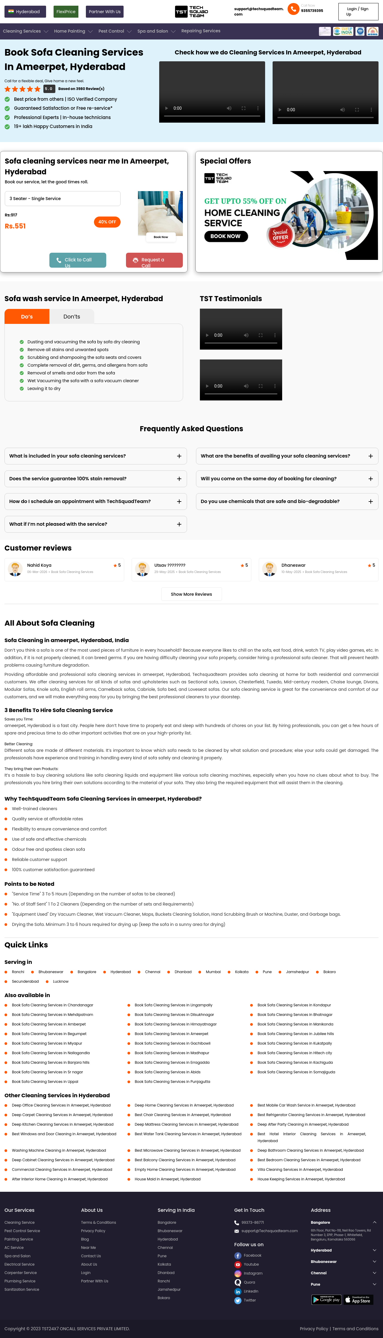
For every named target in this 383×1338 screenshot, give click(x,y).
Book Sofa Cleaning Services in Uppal (45, 1081)
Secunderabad (25, 981)
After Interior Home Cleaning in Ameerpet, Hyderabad (60, 1179)
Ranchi (18, 971)
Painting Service (18, 1239)
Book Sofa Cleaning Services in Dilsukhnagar (174, 1014)
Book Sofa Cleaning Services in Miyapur (47, 1043)
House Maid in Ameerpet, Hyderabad (168, 1179)
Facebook (248, 1255)
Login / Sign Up (357, 11)
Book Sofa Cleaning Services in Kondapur (294, 1005)
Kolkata (242, 971)
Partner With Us (105, 12)
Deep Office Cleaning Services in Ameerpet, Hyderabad (61, 1105)
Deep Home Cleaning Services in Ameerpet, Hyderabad (184, 1105)
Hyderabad (121, 971)
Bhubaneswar (51, 971)
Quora (244, 1282)
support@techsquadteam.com (259, 11)
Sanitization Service (21, 1289)
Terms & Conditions (98, 1222)
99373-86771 (252, 1222)
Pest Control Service (22, 1230)
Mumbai (213, 971)
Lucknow (61, 981)
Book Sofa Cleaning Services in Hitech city (295, 1052)
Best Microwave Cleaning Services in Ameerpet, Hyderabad (188, 1150)
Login (86, 1272)
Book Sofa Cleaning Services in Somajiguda (296, 1072)
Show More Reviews (191, 594)
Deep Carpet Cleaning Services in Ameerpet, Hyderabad (62, 1114)
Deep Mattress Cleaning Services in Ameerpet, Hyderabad (186, 1124)
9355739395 (312, 10)
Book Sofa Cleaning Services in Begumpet (49, 1033)
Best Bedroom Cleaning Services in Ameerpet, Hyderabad (309, 1159)
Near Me (88, 1247)
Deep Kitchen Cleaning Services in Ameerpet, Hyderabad (62, 1124)
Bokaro (329, 971)
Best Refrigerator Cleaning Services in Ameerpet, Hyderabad (311, 1114)
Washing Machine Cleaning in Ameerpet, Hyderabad (59, 1150)
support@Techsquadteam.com (269, 1230)
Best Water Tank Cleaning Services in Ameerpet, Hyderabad (188, 1133)
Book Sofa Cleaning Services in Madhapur (172, 1052)
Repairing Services (200, 31)
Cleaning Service (19, 1222)
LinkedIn (246, 1291)
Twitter (245, 1300)
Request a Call (153, 262)
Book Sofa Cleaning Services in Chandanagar (52, 1005)
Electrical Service (19, 1264)
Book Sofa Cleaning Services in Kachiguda (295, 1062)
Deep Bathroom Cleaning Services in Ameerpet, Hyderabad (311, 1150)
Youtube (246, 1264)
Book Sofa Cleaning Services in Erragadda (172, 1062)
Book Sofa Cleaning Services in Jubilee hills (296, 1033)
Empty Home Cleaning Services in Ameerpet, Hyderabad (185, 1169)
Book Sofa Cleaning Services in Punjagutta (172, 1081)
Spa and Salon (157, 31)
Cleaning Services (26, 31)
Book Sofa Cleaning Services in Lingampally (173, 1005)
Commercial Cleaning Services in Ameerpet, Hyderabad (62, 1169)
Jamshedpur (297, 971)
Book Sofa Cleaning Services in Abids (168, 1072)
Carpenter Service (20, 1272)
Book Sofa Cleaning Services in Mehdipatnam (52, 1014)
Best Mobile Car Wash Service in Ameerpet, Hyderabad (306, 1105)
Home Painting (74, 31)
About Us (89, 1264)
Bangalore (87, 971)
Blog (85, 1239)
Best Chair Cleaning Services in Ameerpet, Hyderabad (183, 1114)
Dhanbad (183, 971)
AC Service (14, 1247)
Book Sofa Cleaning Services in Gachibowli (173, 1043)
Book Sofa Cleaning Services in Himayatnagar (176, 1024)
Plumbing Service (19, 1281)
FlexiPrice (66, 12)
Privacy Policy (93, 1230)
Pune (267, 971)
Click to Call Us (78, 262)
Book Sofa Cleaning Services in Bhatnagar (295, 1014)
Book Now (161, 237)
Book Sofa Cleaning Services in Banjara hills (50, 1062)
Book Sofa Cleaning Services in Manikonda (295, 1024)
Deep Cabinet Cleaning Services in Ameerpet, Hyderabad (63, 1159)
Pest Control (115, 31)
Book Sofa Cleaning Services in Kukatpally (295, 1043)
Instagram (248, 1273)
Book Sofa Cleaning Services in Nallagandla (51, 1052)
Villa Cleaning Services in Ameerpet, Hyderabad (300, 1169)
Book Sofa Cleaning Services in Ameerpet (172, 1033)
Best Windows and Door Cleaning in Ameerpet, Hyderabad (64, 1133)
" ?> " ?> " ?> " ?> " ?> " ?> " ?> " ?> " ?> (63, 198)
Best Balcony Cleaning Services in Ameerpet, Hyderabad (185, 1159)
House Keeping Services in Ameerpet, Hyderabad (301, 1179)
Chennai (152, 971)
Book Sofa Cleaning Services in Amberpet (49, 1024)
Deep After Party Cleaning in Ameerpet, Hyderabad (303, 1124)
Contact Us (91, 1255)
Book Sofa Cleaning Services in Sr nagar (47, 1072)
